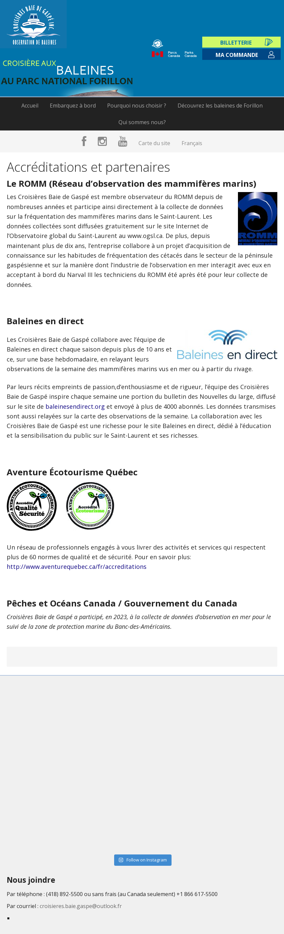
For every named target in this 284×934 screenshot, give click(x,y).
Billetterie (237, 37)
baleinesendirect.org (75, 406)
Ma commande (236, 55)
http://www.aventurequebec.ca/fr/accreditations (77, 567)
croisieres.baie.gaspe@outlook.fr (81, 906)
